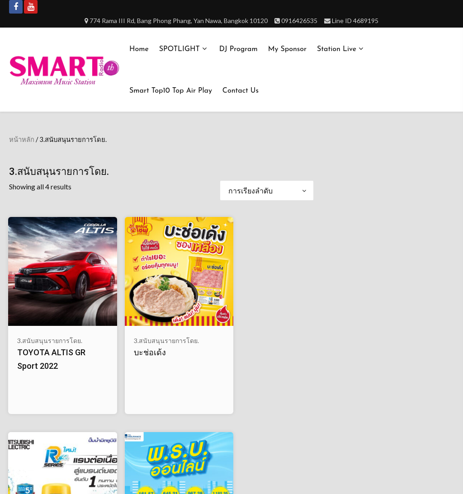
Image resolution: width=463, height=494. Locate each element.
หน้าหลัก (21, 139)
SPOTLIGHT (179, 49)
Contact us (240, 90)
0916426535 (299, 20)
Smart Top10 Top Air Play (170, 90)
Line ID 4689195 (355, 20)
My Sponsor (287, 49)
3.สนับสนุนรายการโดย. (35, 305)
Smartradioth (228, 474)
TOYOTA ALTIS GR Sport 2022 (38, 335)
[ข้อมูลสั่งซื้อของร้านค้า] (267, 190)
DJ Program (238, 49)
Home (139, 49)
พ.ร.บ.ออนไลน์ (278, 321)
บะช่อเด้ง (112, 321)
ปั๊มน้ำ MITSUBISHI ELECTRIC (197, 335)
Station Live (336, 49)
